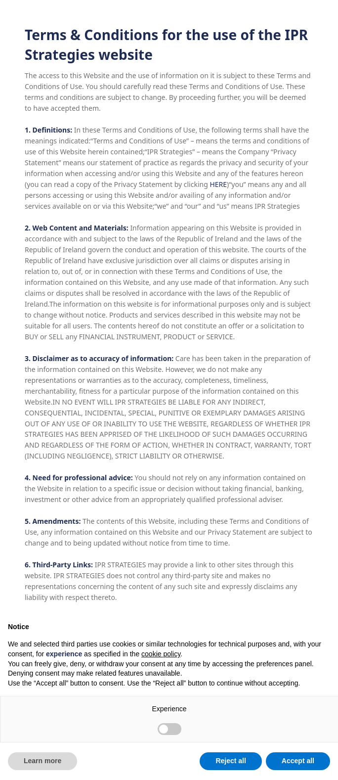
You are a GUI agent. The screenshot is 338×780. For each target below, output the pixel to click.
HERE (218, 184)
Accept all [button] (298, 761)
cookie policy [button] (160, 654)
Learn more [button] (42, 761)
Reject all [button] (230, 761)
